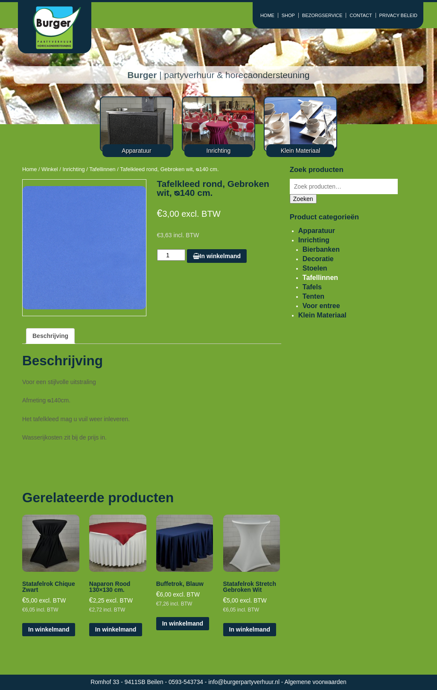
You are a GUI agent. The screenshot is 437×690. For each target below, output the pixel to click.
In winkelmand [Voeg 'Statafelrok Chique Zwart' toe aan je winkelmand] (48, 629)
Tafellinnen (102, 169)
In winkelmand (217, 256)
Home (29, 169)
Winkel (49, 169)
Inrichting (73, 169)
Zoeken (303, 198)
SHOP (288, 15)
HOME (267, 15)
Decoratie (318, 258)
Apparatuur (316, 230)
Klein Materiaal (322, 315)
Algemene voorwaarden (316, 682)
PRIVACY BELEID (398, 15)
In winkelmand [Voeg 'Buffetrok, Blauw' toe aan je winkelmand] (182, 623)
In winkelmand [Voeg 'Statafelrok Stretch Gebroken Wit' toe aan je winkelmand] (249, 629)
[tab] (50, 336)
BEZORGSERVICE (322, 15)
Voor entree (321, 305)
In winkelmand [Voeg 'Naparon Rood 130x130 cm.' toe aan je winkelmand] (115, 629)
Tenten (313, 296)
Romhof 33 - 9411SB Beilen (127, 682)
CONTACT (361, 15)
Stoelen (315, 268)
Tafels (312, 287)
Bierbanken (321, 249)
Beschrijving (50, 335)
